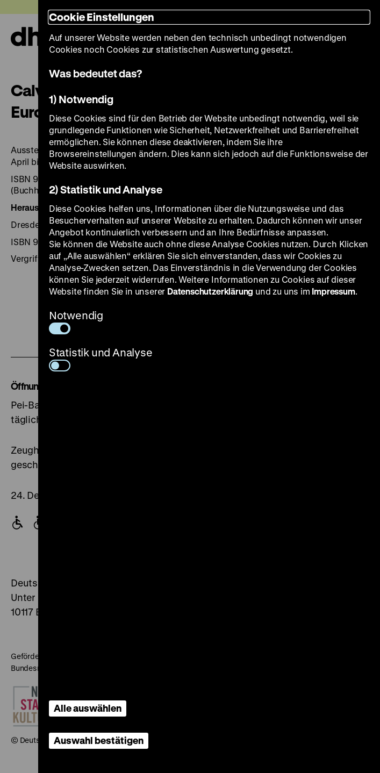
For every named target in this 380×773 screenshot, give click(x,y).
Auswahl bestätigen (99, 740)
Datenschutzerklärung (210, 291)
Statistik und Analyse (101, 358)
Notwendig (76, 321)
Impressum (333, 291)
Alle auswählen (87, 708)
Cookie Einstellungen (101, 17)
